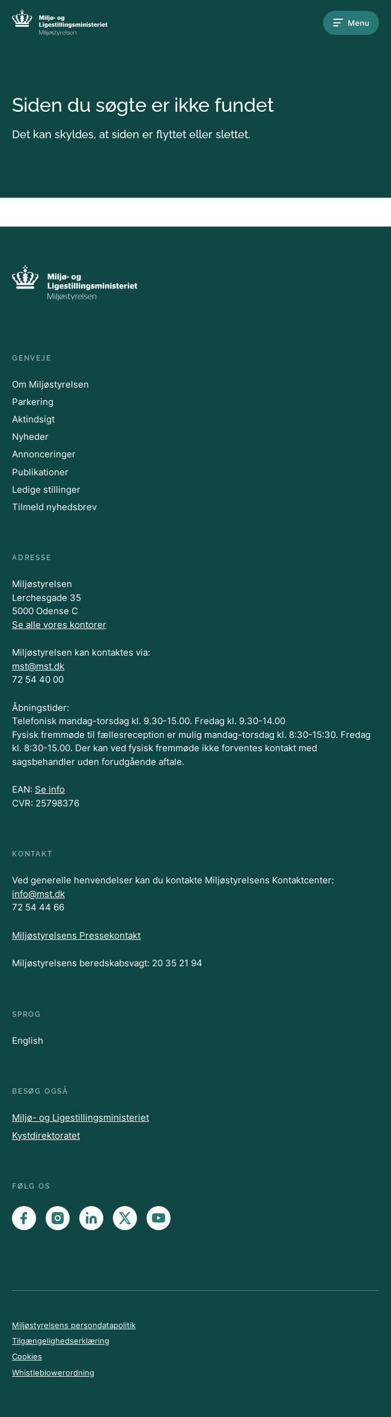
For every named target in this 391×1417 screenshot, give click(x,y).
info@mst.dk (38, 894)
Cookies (27, 1356)
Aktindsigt (33, 419)
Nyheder (30, 436)
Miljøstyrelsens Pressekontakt (76, 935)
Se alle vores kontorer (59, 624)
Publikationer (40, 472)
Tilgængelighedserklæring (60, 1340)
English (27, 1040)
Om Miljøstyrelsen (50, 384)
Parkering (32, 401)
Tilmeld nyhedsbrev (54, 507)
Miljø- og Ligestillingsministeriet (80, 1117)
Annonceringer (44, 454)
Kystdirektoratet (46, 1135)
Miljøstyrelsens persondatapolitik (74, 1325)
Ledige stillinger (46, 489)
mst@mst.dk (38, 666)
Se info (50, 789)
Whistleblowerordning (53, 1372)
